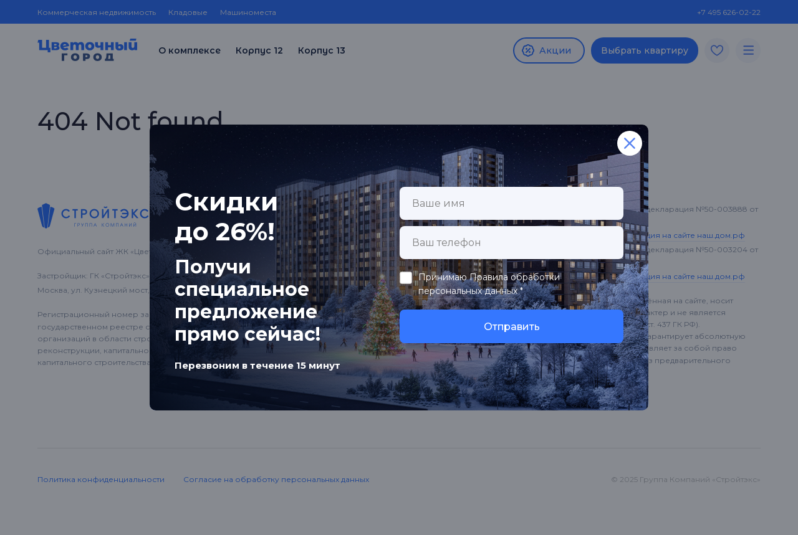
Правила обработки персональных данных (489, 284)
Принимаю (489, 285)
